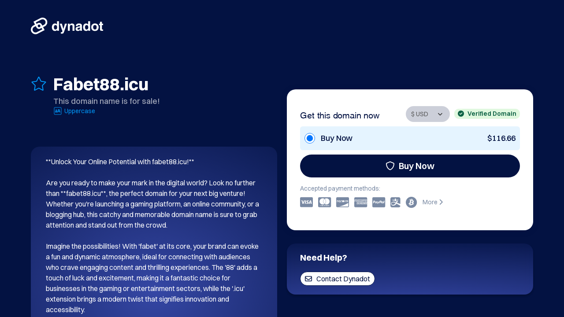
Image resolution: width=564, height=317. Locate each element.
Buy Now (410, 165)
